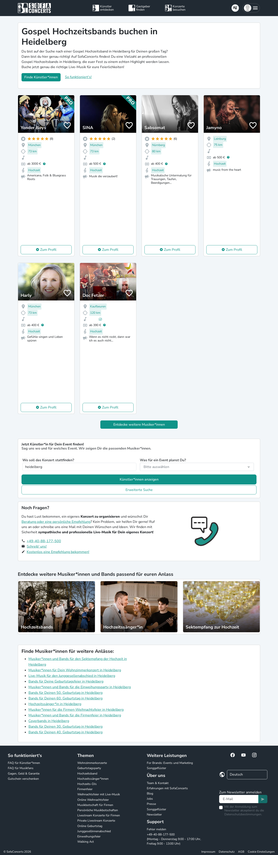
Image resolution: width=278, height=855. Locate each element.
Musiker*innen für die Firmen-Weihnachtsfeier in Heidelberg (76, 709)
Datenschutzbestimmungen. (243, 814)
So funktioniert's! (78, 77)
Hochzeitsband (87, 773)
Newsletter (154, 814)
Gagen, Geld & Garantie (24, 773)
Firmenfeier (85, 789)
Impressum (208, 852)
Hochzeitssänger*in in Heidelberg (54, 704)
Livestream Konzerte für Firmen (98, 815)
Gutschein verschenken (23, 779)
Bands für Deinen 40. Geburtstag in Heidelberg (65, 732)
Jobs (150, 799)
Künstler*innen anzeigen (139, 479)
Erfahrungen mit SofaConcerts (167, 788)
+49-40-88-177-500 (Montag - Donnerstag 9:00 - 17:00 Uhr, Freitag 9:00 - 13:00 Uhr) (174, 839)
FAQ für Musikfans (20, 768)
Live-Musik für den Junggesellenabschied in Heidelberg (71, 675)
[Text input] (238, 799)
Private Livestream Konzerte (96, 821)
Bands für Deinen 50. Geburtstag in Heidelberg (65, 692)
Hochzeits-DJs (87, 784)
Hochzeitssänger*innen (93, 779)
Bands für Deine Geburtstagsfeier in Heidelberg (65, 681)
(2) (100, 319)
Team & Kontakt (158, 783)
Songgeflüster (156, 768)
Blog (150, 793)
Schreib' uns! (37, 546)
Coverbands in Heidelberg (48, 721)
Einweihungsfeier (89, 836)
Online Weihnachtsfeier (93, 800)
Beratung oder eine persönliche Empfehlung (56, 521)
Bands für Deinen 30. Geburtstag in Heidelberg (65, 726)
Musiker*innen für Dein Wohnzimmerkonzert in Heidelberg (74, 670)
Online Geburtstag (89, 826)
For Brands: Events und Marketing (170, 763)
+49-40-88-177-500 (44, 541)
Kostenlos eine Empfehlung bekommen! (58, 552)
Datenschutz (227, 852)
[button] (251, 8)
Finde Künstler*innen (41, 77)
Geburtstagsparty (89, 768)
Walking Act (85, 842)
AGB (241, 852)
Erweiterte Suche (139, 489)
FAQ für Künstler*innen (24, 763)
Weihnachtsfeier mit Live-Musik (98, 794)
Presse (151, 804)
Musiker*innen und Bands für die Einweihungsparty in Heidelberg (79, 687)
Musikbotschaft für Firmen (95, 805)
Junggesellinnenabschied (94, 831)
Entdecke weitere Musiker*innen (139, 424)
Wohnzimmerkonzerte (92, 763)
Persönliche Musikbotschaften (97, 810)
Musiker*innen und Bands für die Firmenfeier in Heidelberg (74, 715)
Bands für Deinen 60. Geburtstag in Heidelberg (65, 698)
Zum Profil (48, 249)
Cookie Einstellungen (261, 852)
